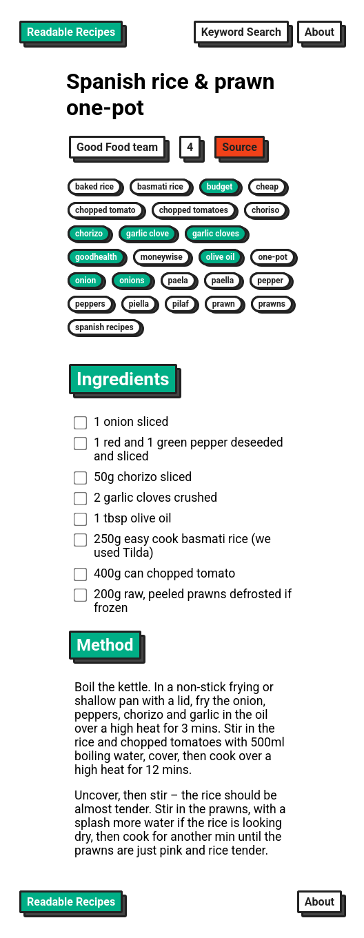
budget (220, 187)
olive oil (220, 257)
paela (178, 280)
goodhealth (96, 257)
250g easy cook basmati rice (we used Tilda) (172, 546)
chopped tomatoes (193, 210)
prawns (272, 304)
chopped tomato (105, 210)
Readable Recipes (71, 32)
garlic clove (147, 233)
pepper (270, 280)
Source (239, 147)
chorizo (89, 233)
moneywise (162, 257)
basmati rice (160, 187)
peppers (90, 304)
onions (131, 280)
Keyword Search (241, 32)
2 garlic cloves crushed (146, 497)
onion (85, 280)
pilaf (180, 304)
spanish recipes (104, 327)
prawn (223, 304)
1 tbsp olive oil (123, 518)
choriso (265, 210)
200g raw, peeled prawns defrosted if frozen (183, 601)
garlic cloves (215, 233)
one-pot (272, 257)
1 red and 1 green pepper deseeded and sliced (178, 449)
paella (223, 280)
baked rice (94, 187)
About (319, 32)
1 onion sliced (121, 422)
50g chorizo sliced (133, 477)
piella (139, 304)
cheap (267, 187)
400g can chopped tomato (155, 573)
